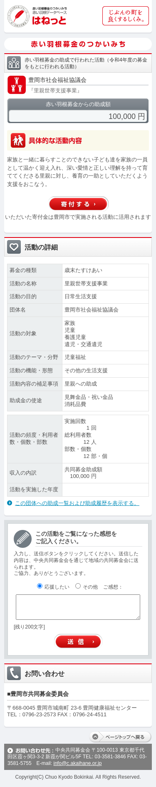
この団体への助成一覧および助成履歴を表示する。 (77, 503)
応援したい (53, 587)
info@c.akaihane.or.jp (77, 763)
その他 (86, 587)
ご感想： (113, 587)
